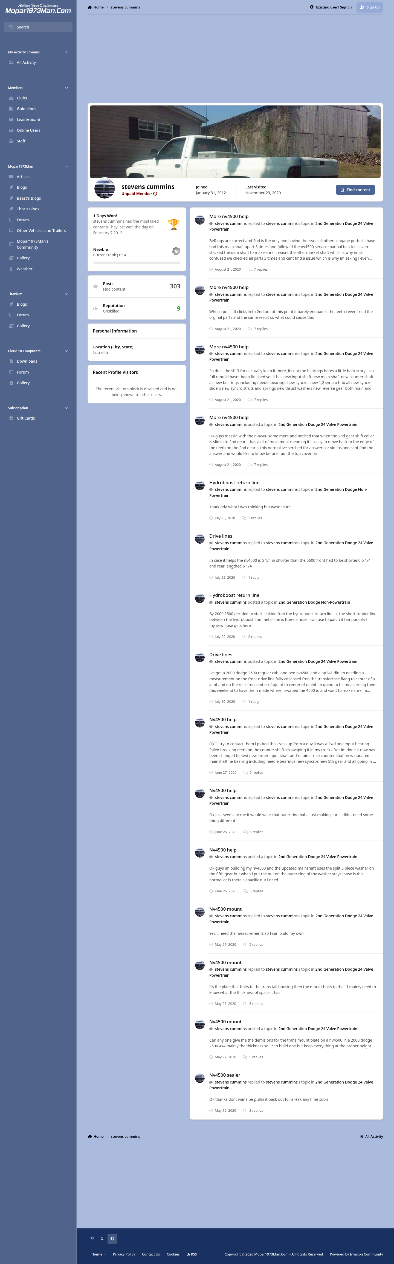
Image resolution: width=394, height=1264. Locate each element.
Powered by (356, 1254)
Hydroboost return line (234, 482)
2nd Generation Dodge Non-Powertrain (314, 602)
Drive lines (220, 536)
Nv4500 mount (225, 909)
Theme (98, 1254)
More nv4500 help (229, 216)
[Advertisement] (235, 59)
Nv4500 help (223, 719)
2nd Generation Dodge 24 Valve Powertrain (318, 424)
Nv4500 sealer (224, 1075)
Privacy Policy (124, 1254)
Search (19, 27)
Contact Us (151, 1254)
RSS (192, 1254)
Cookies (173, 1254)
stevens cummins (231, 223)
